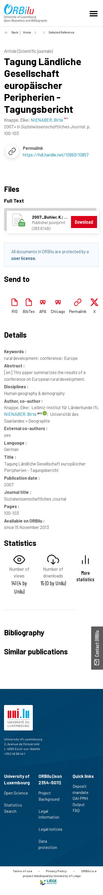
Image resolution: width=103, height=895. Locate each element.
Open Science (16, 795)
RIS (15, 311)
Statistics (15, 805)
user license (23, 258)
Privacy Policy (56, 871)
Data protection (50, 844)
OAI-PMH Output (81, 801)
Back (15, 32)
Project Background (48, 798)
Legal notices (50, 832)
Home (27, 32)
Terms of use (22, 871)
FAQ (78, 810)
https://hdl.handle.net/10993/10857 (55, 154)
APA (42, 311)
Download (84, 222)
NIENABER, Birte (23, 414)
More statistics (85, 576)
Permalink (77, 311)
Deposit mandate (83, 789)
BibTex (29, 311)
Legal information (48, 817)
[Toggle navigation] (94, 13)
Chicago (58, 311)
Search (12, 811)
